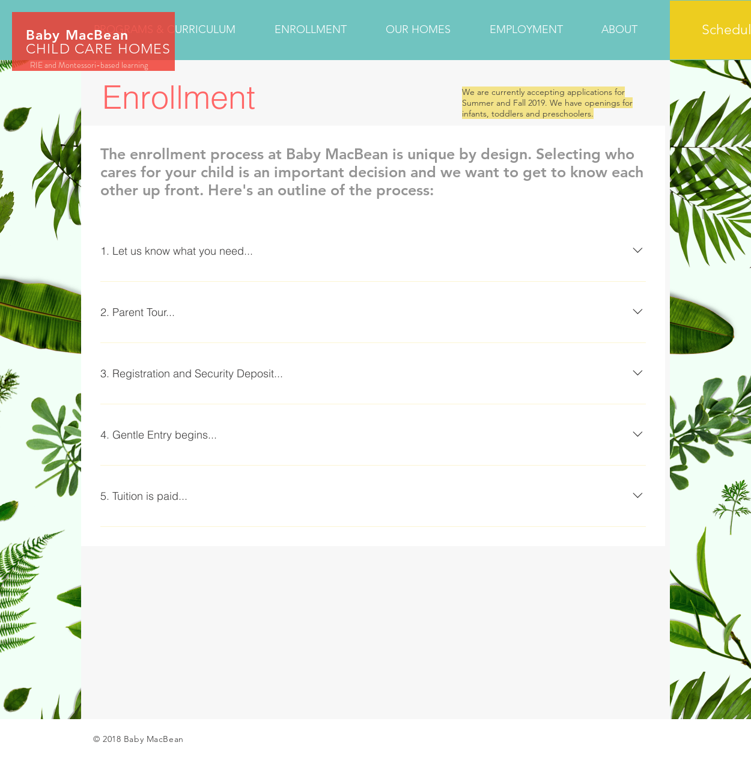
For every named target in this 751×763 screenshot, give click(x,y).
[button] (321, 30)
